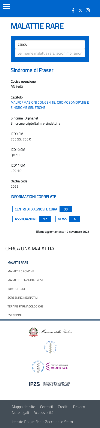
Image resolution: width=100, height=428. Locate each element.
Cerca (22, 44)
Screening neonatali (22, 297)
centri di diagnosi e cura (43, 209)
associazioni (33, 219)
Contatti (46, 407)
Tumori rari (16, 288)
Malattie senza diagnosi (25, 280)
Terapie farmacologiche (25, 306)
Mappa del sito (23, 407)
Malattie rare (17, 262)
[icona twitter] (80, 10)
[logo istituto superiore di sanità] (50, 347)
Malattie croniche (20, 271)
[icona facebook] (73, 10)
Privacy (79, 407)
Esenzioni (14, 315)
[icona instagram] (88, 10)
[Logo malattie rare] (26, 8)
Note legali (20, 412)
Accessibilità (43, 412)
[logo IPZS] (50, 384)
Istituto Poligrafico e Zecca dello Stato (42, 422)
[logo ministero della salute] (50, 332)
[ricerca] (50, 53)
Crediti (63, 407)
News (69, 219)
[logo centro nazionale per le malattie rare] (50, 365)
